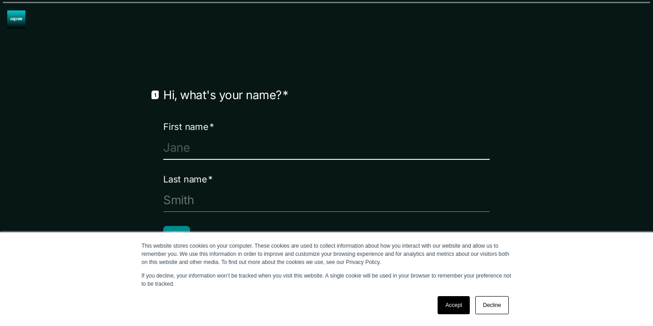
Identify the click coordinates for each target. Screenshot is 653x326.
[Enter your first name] (326, 147)
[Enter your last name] (326, 199)
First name (188, 126)
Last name (188, 178)
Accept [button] (453, 305)
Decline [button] (492, 305)
